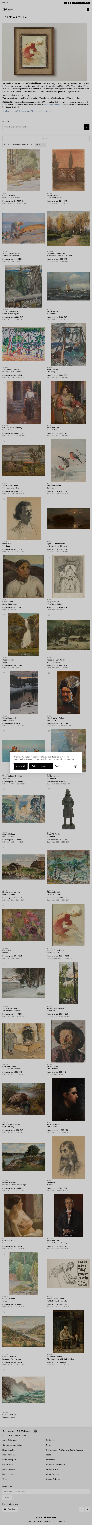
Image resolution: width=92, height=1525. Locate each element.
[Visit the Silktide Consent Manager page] (75, 766)
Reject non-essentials (41, 766)
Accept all (20, 766)
